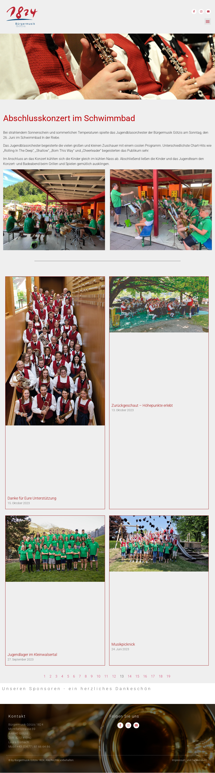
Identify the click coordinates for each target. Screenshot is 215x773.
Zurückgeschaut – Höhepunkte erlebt (142, 405)
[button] (208, 21)
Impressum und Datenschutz (189, 760)
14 (129, 676)
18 (161, 676)
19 (168, 676)
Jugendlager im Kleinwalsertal (32, 654)
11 (106, 676)
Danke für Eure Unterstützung (32, 498)
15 (137, 676)
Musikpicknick (123, 644)
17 (153, 676)
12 (114, 676)
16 (145, 676)
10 (98, 676)
